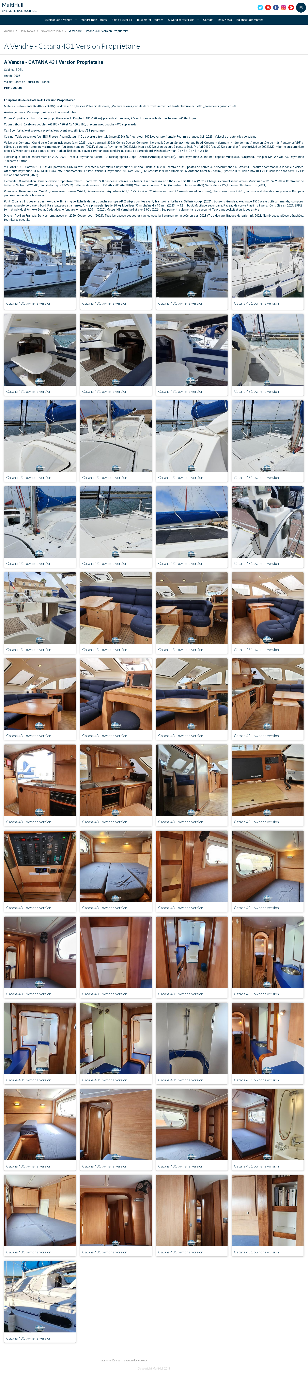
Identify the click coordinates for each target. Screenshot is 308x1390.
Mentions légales (110, 1375)
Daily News (229, 25)
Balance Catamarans (255, 25)
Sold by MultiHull (119, 25)
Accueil (9, 38)
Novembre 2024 (52, 38)
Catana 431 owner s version (35, 311)
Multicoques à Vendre (53, 25)
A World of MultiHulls (182, 25)
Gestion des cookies (136, 1375)
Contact (211, 25)
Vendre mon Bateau (90, 25)
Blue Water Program (150, 25)
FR (301, 9)
